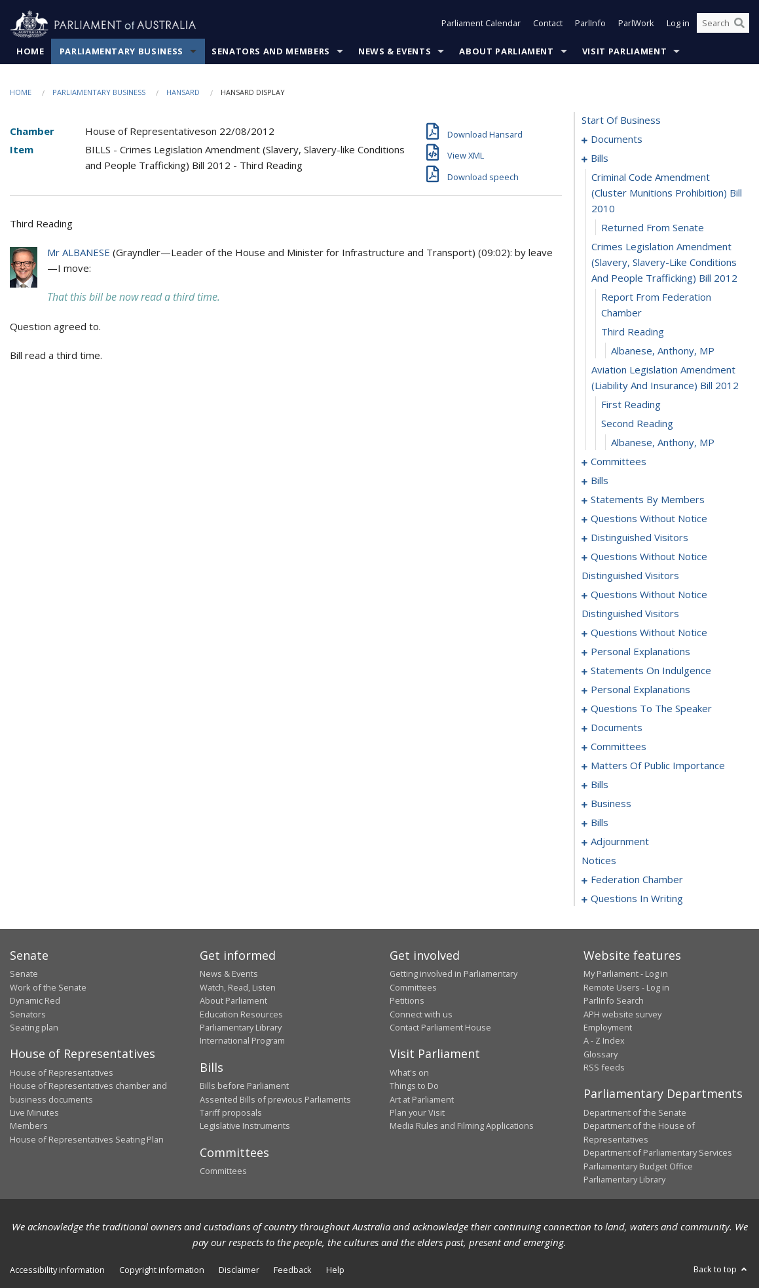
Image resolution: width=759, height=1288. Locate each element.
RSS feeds (604, 1068)
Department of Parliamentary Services (657, 1153)
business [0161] (611, 803)
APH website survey (622, 1014)
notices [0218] (599, 860)
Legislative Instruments (245, 1126)
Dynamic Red (35, 1001)
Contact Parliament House (440, 1028)
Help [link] (335, 1270)
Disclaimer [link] (239, 1270)
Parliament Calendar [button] (481, 25)
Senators (28, 1014)
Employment (607, 1028)
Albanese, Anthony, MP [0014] (662, 442)
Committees (223, 1171)
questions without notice (649, 594)
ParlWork (636, 25)
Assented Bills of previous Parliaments (275, 1099)
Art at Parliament (422, 1099)
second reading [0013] (637, 423)
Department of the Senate (634, 1113)
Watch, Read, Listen (238, 987)
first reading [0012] (631, 404)
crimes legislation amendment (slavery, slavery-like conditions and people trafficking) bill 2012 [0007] (664, 262)
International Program (242, 1041)
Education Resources (241, 1014)
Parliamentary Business (121, 52)
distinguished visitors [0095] (630, 575)
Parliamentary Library (241, 1028)
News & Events (394, 52)
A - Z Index (604, 1041)
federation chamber (637, 879)
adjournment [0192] (620, 841)
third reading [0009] (632, 332)
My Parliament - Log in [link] (625, 974)
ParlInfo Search (613, 1001)
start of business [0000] (621, 120)
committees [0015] (618, 461)
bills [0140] (599, 784)
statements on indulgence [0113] (651, 670)
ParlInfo (590, 25)
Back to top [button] (721, 1270)
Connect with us (421, 1014)
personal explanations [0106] (640, 651)
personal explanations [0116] (640, 689)
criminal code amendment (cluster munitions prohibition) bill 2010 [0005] (666, 193)
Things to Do (414, 1086)
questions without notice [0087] (649, 556)
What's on (409, 1072)
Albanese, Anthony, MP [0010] (662, 351)
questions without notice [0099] (649, 632)
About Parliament (506, 52)
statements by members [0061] (648, 499)
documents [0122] (616, 727)
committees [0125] (618, 746)
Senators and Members (271, 52)
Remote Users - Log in (626, 987)
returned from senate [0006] (652, 228)
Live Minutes (34, 1113)
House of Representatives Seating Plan (87, 1139)
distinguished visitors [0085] (639, 537)
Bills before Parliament (244, 1086)
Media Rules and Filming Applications (462, 1126)
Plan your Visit (417, 1113)
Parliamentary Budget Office (638, 1166)
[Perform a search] (739, 25)
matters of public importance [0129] (658, 765)
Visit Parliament (624, 52)
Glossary (600, 1054)
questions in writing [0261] (637, 898)
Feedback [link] (293, 1270)
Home (30, 52)
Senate (24, 974)
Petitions (407, 1001)
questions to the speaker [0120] (651, 708)
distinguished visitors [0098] (630, 613)
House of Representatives (61, 1072)
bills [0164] (599, 822)
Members (29, 1126)
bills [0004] (599, 158)
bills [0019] (599, 480)
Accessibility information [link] (57, 1270)
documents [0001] (616, 139)
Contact (548, 25)
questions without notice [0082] (649, 518)
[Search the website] (723, 25)
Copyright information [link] (161, 1270)
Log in (678, 25)
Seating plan (34, 1028)
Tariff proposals (231, 1113)
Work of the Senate (48, 987)
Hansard (183, 93)
